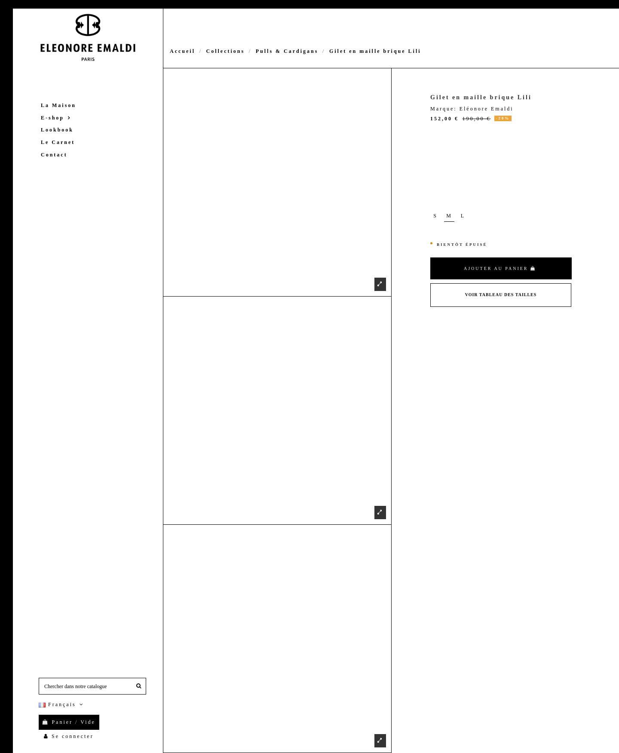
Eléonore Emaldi (487, 109)
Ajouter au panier (500, 268)
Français (62, 704)
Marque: (443, 109)
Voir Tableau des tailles (501, 294)
